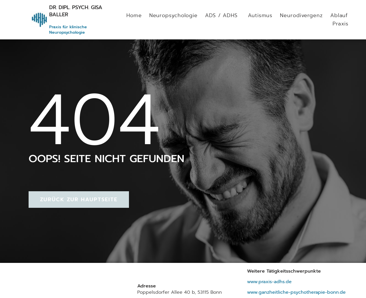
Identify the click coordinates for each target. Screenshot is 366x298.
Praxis (340, 24)
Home (134, 15)
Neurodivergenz (301, 15)
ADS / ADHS (222, 15)
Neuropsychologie (173, 15)
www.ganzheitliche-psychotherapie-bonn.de (296, 292)
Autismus (260, 15)
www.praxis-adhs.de (269, 281)
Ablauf (338, 15)
